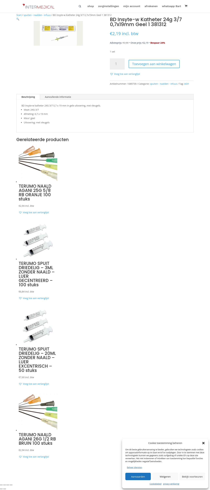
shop (90, 7)
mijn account (131, 7)
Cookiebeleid (155, 483)
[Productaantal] (117, 64)
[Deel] (7, 484)
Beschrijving (28, 96)
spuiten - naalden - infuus (37, 15)
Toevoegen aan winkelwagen (154, 64)
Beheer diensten (134, 467)
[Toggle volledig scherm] (4, 484)
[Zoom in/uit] (1, 484)
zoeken (80, 6)
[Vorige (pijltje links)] (1, 488)
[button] (203, 443)
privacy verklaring (171, 483)
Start (18, 15)
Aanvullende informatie (58, 96)
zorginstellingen (108, 7)
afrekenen (151, 7)
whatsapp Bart (171, 7)
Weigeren (165, 476)
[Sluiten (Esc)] (11, 484)
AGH (186, 83)
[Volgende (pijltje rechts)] (4, 488)
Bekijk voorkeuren (192, 476)
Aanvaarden (138, 476)
